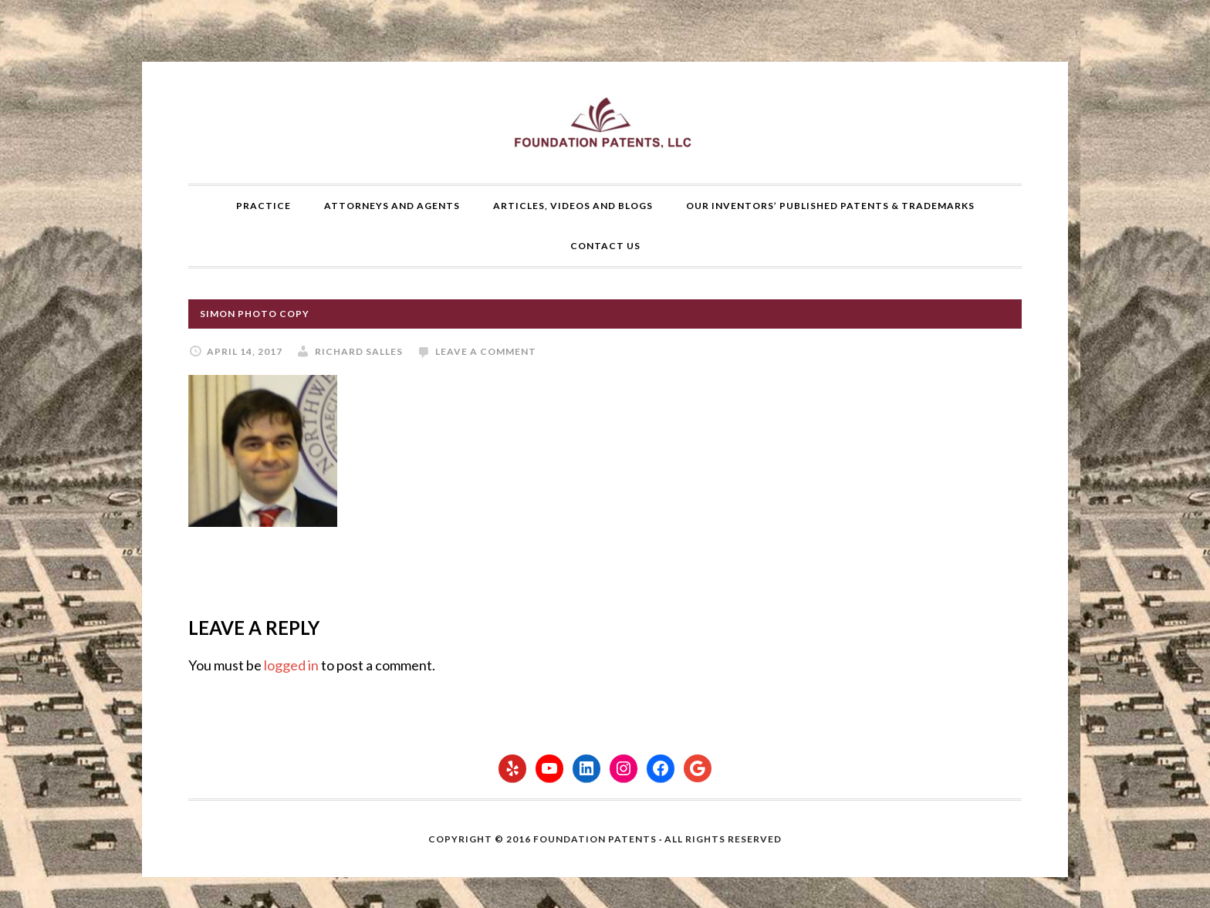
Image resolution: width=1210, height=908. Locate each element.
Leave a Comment (485, 351)
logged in (291, 665)
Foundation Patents (605, 122)
